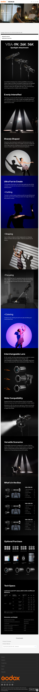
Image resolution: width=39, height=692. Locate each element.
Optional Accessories (19, 38)
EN (35, 1)
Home (2, 14)
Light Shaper (6, 14)
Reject (36, 689)
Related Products (19, 37)
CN (33, 1)
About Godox (3, 682)
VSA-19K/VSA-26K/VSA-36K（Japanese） (11, 646)
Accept (31, 689)
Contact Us (9, 682)
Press (13, 682)
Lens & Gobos (11, 14)
